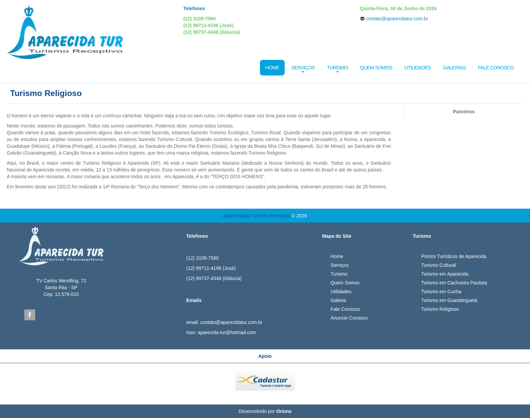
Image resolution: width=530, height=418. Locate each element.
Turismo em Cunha (441, 291)
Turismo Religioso (440, 309)
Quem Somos (376, 67)
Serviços (303, 67)
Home (272, 67)
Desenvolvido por (264, 411)
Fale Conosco (496, 67)
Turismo (337, 67)
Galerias (454, 67)
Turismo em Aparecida (444, 274)
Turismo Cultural (438, 265)
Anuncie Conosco (349, 318)
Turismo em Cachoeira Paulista (454, 282)
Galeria (338, 300)
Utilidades (417, 67)
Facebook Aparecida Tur (29, 314)
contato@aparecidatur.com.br (397, 18)
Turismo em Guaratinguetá (449, 300)
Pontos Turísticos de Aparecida (453, 256)
